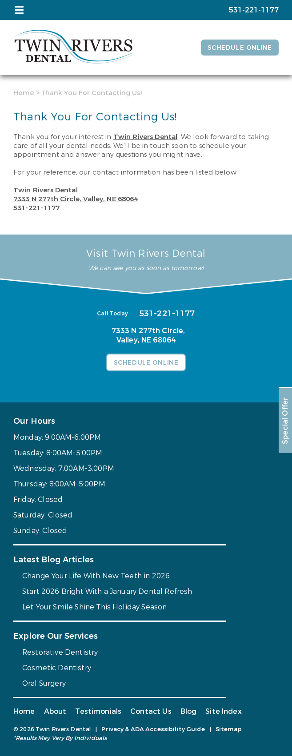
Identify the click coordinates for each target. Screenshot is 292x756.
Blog (188, 711)
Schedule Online (240, 48)
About (55, 711)
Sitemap (229, 729)
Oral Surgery (44, 683)
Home (23, 92)
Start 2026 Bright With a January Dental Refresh (107, 591)
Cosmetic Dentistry (56, 667)
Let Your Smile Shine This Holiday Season (94, 607)
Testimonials (98, 711)
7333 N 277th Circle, (75, 199)
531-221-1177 (36, 207)
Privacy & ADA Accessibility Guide (152, 729)
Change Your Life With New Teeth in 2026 (96, 576)
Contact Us (151, 711)
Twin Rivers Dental (145, 136)
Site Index (223, 711)
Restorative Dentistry (60, 652)
